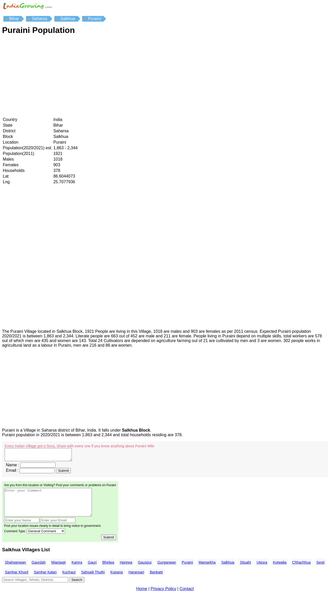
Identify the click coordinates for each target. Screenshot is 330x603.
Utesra (262, 570)
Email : (12, 472)
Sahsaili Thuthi (93, 580)
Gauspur (145, 570)
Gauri (92, 570)
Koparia (116, 580)
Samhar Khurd (16, 580)
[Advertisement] (156, 76)
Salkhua (228, 570)
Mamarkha (206, 570)
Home (141, 596)
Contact (187, 596)
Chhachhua (301, 570)
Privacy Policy (163, 596)
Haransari (136, 580)
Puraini (187, 570)
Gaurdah (39, 570)
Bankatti (156, 580)
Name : (12, 467)
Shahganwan (15, 570)
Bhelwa (108, 570)
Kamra (77, 570)
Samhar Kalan (45, 580)
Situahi (245, 570)
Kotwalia (279, 570)
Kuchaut (68, 580)
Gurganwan (166, 570)
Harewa (126, 570)
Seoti (320, 570)
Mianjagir (58, 570)
